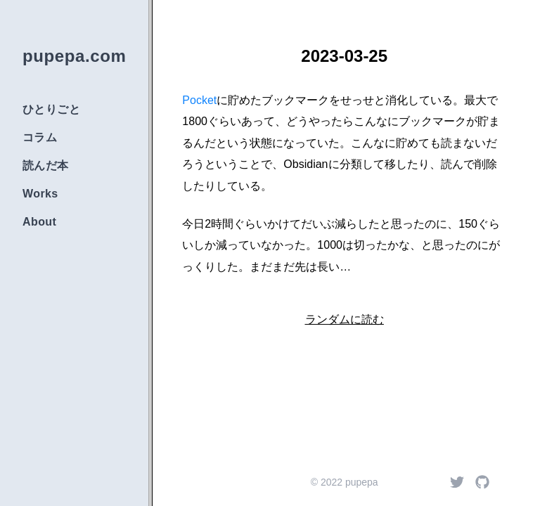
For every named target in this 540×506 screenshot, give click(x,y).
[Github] (482, 482)
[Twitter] (457, 482)
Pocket (199, 100)
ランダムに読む (344, 319)
